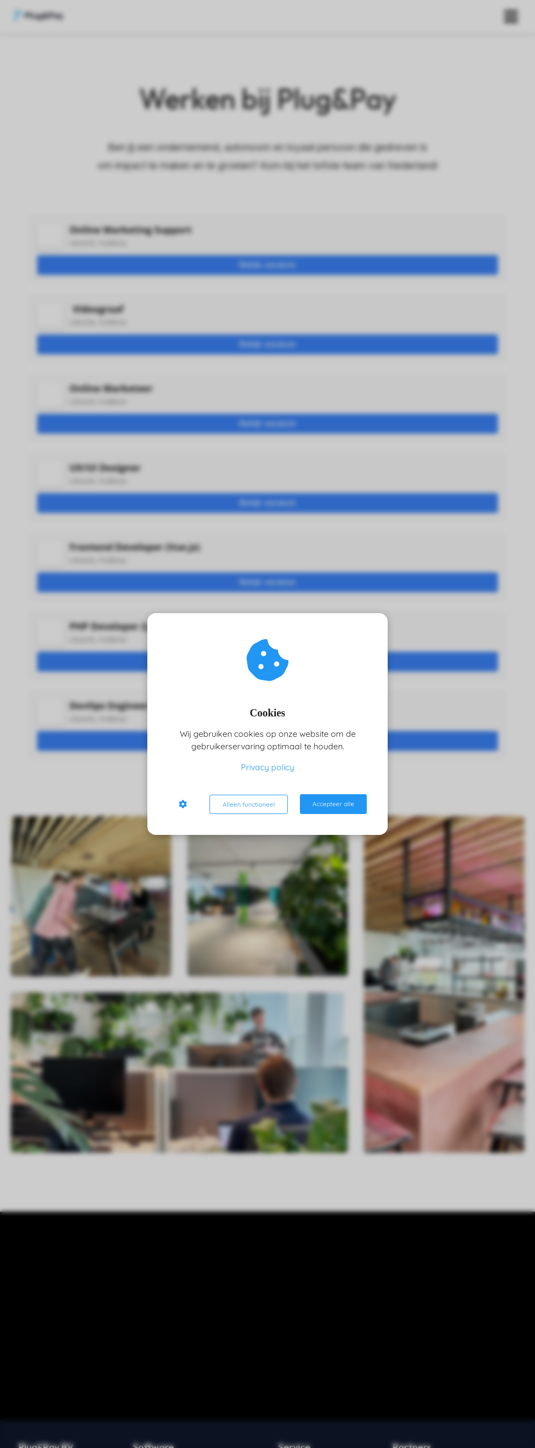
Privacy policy (267, 767)
